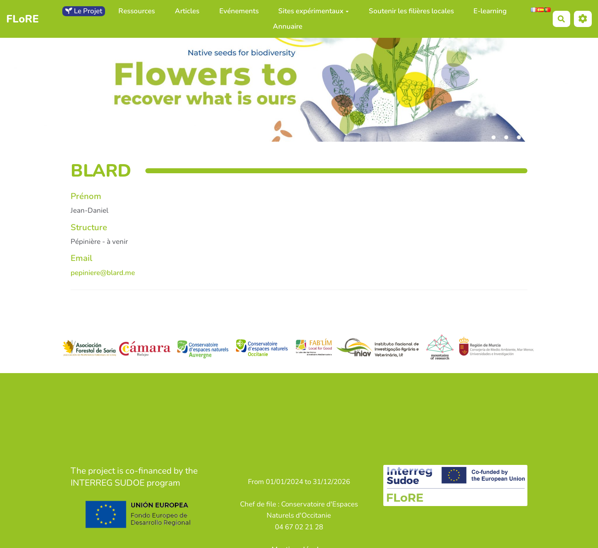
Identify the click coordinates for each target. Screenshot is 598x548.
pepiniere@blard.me (103, 273)
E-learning (490, 11)
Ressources (136, 11)
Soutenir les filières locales (411, 11)
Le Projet (83, 11)
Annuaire (287, 26)
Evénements (239, 11)
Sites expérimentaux (313, 11)
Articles (187, 11)
